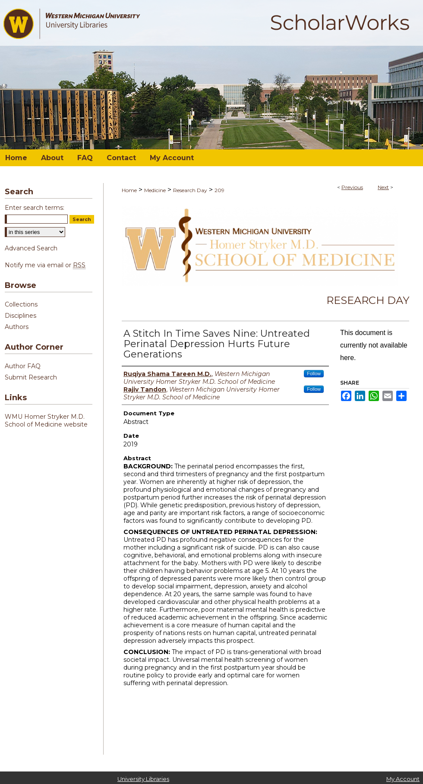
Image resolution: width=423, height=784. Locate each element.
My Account (403, 778)
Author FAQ (23, 366)
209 (219, 190)
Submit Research (31, 377)
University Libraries (143, 778)
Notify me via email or (45, 265)
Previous (352, 187)
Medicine (155, 190)
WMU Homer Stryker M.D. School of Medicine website (46, 420)
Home (129, 190)
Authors (16, 327)
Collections (21, 304)
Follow (314, 373)
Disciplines (20, 315)
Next (383, 187)
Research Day (190, 190)
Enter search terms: (34, 208)
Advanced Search (31, 248)
